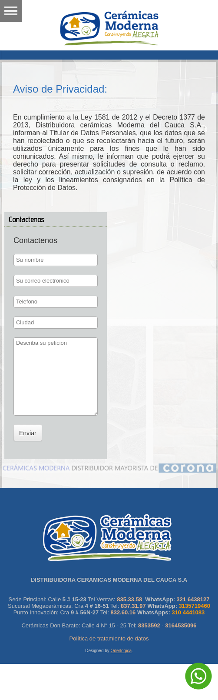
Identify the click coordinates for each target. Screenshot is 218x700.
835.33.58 (129, 599)
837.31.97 (133, 606)
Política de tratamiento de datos (109, 638)
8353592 (149, 625)
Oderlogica (121, 650)
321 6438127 (193, 599)
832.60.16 (122, 612)
